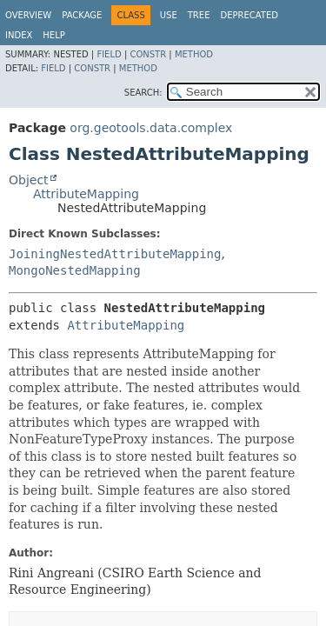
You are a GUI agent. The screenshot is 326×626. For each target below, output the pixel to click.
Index (18, 35)
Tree (199, 15)
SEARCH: (143, 92)
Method (194, 54)
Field (108, 54)
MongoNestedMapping (75, 270)
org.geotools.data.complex (151, 128)
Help (53, 35)
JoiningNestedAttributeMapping (115, 254)
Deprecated (249, 15)
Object (29, 180)
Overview (28, 15)
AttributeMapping (86, 194)
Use (168, 15)
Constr (148, 54)
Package (82, 15)
